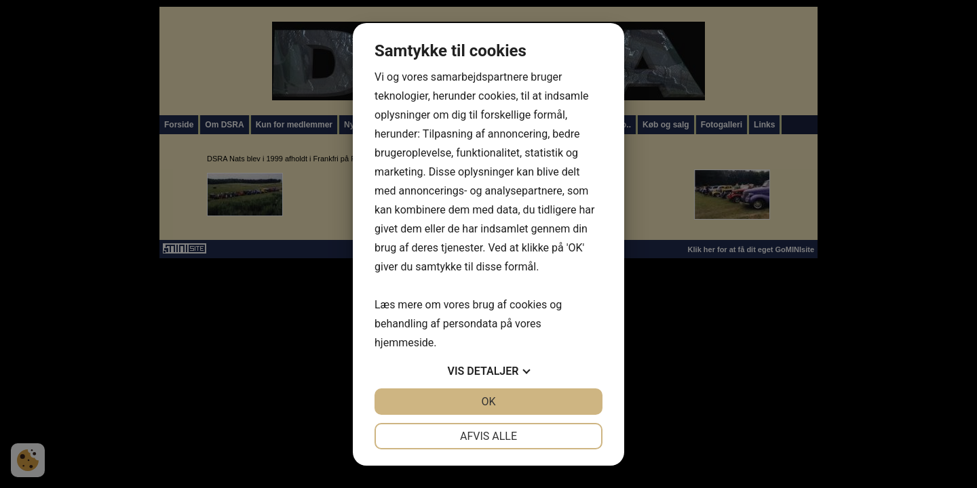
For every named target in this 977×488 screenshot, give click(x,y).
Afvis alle (488, 436)
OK (488, 401)
